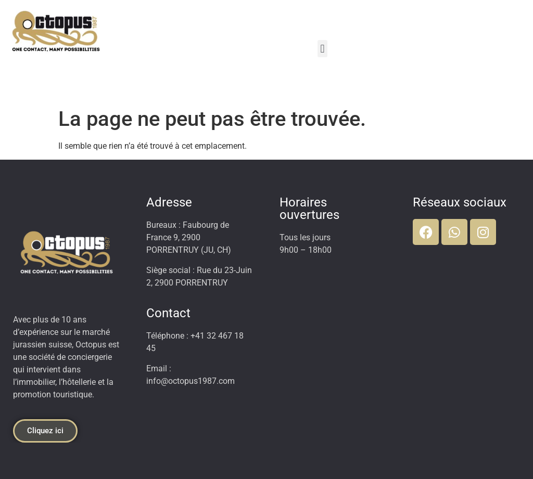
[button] (322, 48)
